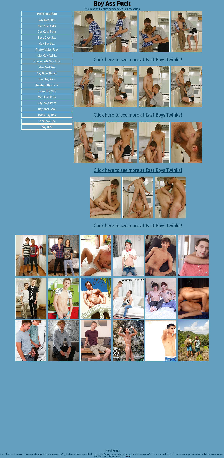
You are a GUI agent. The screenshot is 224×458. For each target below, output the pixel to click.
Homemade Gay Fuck (46, 61)
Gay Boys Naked (47, 73)
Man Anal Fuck (47, 25)
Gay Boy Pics (47, 79)
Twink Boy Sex (47, 91)
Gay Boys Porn (47, 103)
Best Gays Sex (47, 37)
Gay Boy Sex (47, 43)
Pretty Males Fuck (47, 49)
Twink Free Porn (47, 13)
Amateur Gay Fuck (47, 85)
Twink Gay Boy (47, 115)
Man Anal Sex (47, 67)
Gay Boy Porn (46, 19)
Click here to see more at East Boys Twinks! (138, 59)
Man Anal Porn (47, 97)
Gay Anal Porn (47, 109)
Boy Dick (46, 127)
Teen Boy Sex (47, 121)
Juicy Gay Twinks (47, 55)
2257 (128, 456)
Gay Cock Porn (47, 31)
